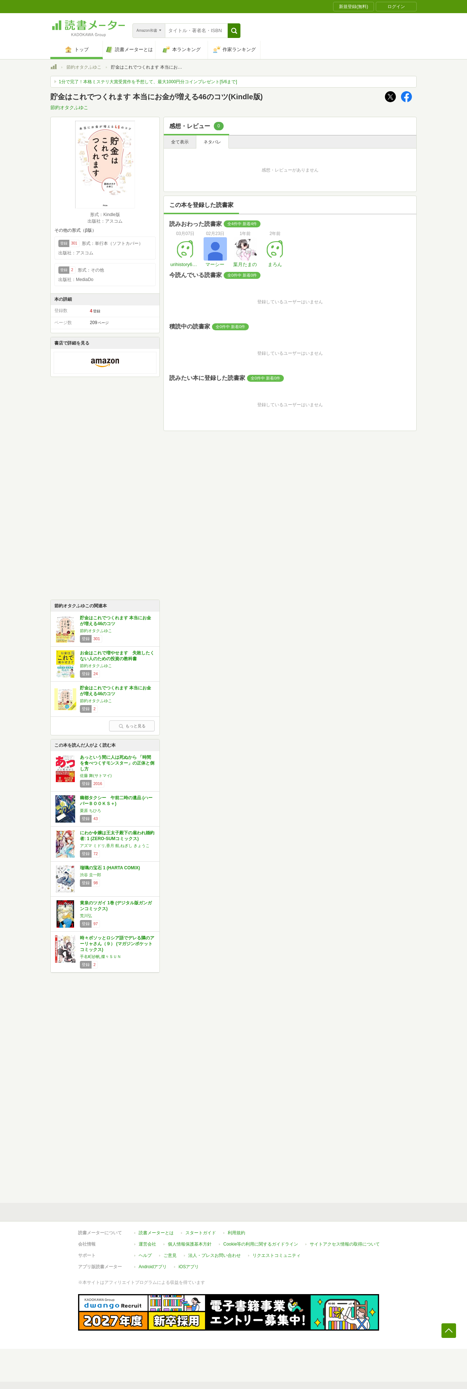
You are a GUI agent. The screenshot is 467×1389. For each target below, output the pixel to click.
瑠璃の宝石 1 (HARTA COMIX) (110, 867)
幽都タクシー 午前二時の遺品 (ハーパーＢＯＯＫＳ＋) (116, 800)
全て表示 (180, 142)
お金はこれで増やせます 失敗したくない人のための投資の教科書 (117, 655)
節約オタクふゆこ (83, 67)
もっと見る (132, 725)
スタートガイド (200, 1233)
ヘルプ (145, 1255)
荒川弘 (86, 915)
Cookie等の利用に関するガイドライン (260, 1244)
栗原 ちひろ (90, 810)
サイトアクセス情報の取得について (345, 1244)
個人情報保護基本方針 (190, 1244)
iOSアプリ (188, 1267)
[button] (234, 30)
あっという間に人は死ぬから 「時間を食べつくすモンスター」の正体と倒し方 (117, 763)
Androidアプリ (153, 1267)
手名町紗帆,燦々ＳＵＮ (100, 956)
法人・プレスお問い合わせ (214, 1255)
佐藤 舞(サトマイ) (96, 775)
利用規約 (236, 1233)
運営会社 (147, 1244)
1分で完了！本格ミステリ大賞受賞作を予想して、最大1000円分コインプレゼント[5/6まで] (148, 81)
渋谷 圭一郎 (90, 875)
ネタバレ (212, 142)
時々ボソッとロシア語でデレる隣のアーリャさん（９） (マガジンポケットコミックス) (117, 943)
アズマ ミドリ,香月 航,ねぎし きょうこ (115, 845)
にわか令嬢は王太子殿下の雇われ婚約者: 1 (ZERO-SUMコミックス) (117, 835)
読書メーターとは (156, 1233)
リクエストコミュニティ (276, 1255)
